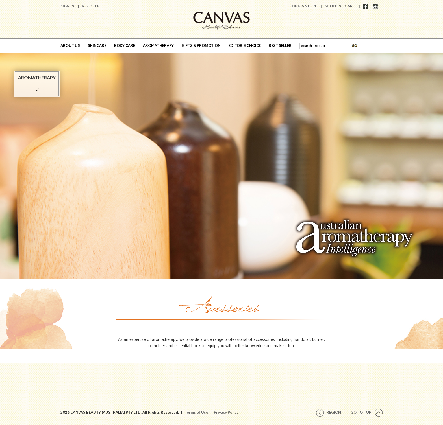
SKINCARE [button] (97, 45)
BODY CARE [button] (124, 45)
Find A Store (305, 6)
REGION (328, 412)
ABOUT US (70, 45)
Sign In (67, 6)
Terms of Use (196, 412)
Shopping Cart (340, 6)
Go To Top (367, 412)
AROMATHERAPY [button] (158, 45)
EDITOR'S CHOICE (245, 45)
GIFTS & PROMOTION (201, 45)
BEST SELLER (280, 45)
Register (91, 6)
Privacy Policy (226, 412)
